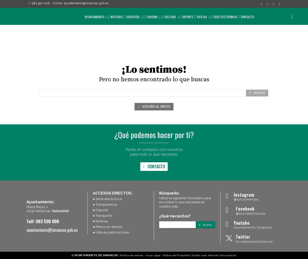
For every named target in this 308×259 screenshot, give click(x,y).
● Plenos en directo (107, 227)
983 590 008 (41, 3)
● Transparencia (105, 204)
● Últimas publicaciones (111, 232)
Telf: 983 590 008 (43, 221)
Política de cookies (131, 255)
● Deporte (100, 210)
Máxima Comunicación (222, 255)
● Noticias (100, 221)
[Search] (257, 93)
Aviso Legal (153, 255)
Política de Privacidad (176, 255)
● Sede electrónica (107, 199)
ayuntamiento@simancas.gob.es (86, 3)
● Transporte (102, 216)
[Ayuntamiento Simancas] (253, 196)
